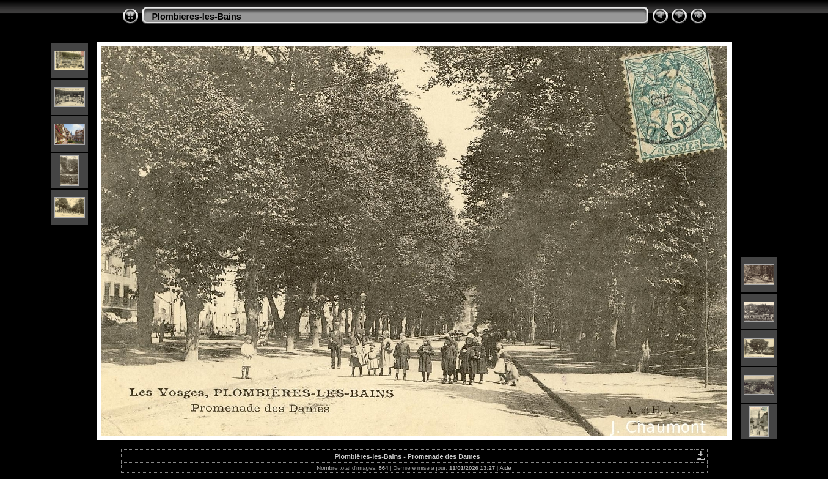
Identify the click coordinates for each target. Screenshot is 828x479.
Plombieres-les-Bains (196, 16)
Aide (505, 467)
